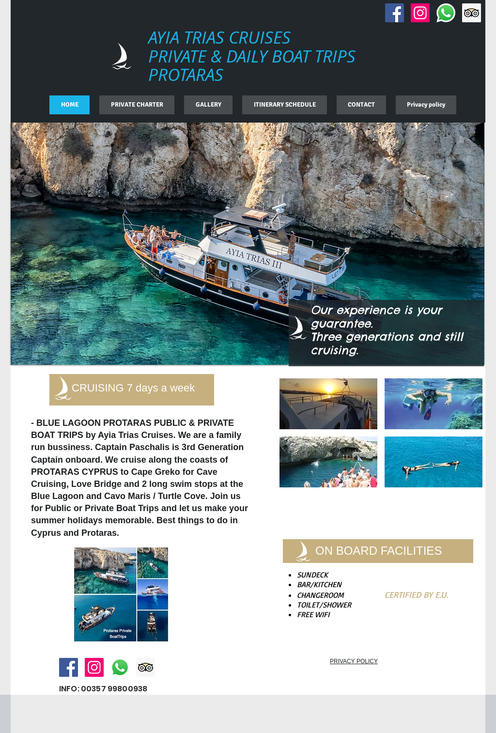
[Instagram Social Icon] (420, 12)
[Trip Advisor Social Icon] (471, 12)
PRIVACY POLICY (354, 661)
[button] (247, 244)
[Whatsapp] (445, 12)
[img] (328, 403)
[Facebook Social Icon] (394, 12)
